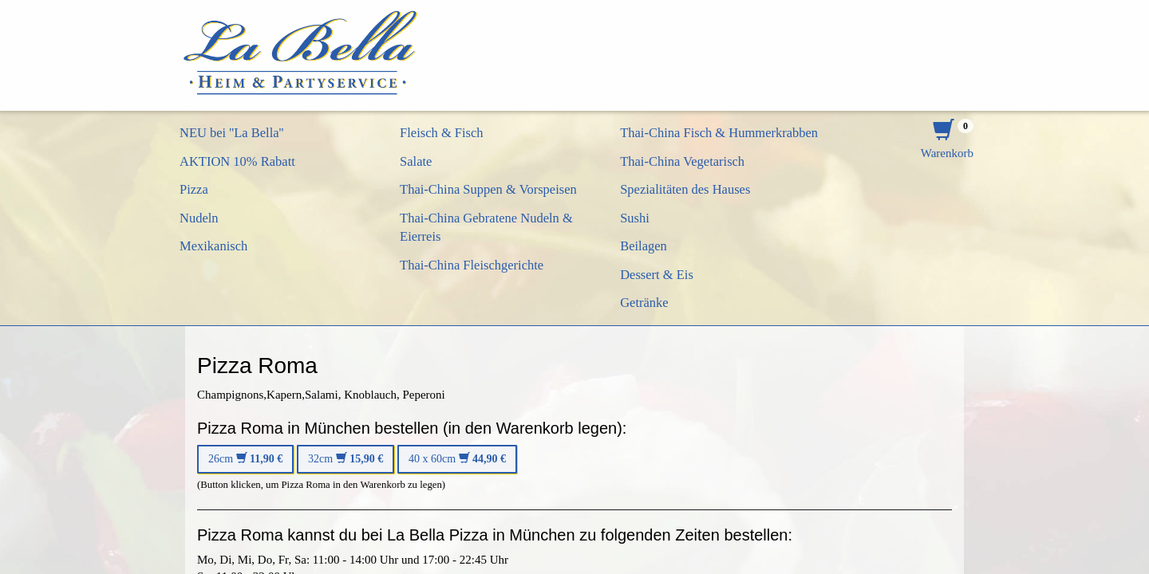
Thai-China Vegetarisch (682, 161)
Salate (416, 161)
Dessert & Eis (656, 274)
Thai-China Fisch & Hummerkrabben (719, 132)
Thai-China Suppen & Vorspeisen (488, 189)
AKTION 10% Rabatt (237, 161)
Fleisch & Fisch (442, 132)
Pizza (194, 189)
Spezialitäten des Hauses (685, 189)
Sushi (635, 218)
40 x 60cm (457, 459)
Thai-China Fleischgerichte (471, 265)
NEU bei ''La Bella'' (232, 132)
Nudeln (199, 218)
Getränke (644, 302)
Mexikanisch (213, 246)
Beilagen (643, 246)
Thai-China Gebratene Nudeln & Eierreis (486, 227)
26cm (245, 459)
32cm (345, 459)
